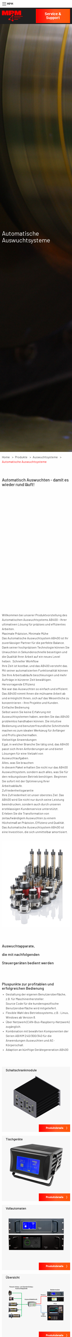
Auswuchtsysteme (45, 457)
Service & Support (53, 16)
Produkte (21, 457)
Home (6, 457)
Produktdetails (54, 1128)
